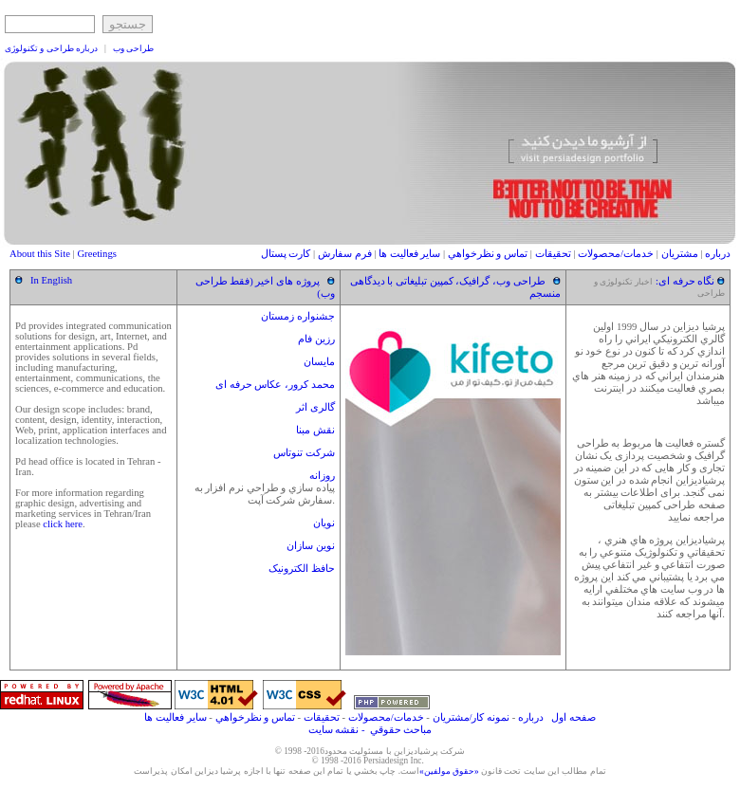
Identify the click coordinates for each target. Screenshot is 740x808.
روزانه (322, 475)
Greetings (96, 253)
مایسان (319, 362)
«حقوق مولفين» (449, 771)
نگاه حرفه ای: (686, 281)
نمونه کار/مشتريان (471, 717)
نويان (324, 523)
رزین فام (316, 339)
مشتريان (679, 253)
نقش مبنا (315, 430)
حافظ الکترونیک (301, 568)
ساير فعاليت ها (409, 253)
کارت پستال (286, 253)
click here (63, 524)
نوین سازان (311, 546)
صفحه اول (571, 717)
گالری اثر (315, 407)
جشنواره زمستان (298, 316)
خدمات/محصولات (616, 253)
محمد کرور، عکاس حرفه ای (275, 384)
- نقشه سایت (336, 730)
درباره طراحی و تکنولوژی (51, 48)
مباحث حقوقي (401, 730)
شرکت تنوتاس (304, 453)
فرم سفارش (345, 253)
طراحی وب (133, 48)
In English (51, 280)
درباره (716, 253)
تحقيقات (553, 253)
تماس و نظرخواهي (487, 253)
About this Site (41, 253)
